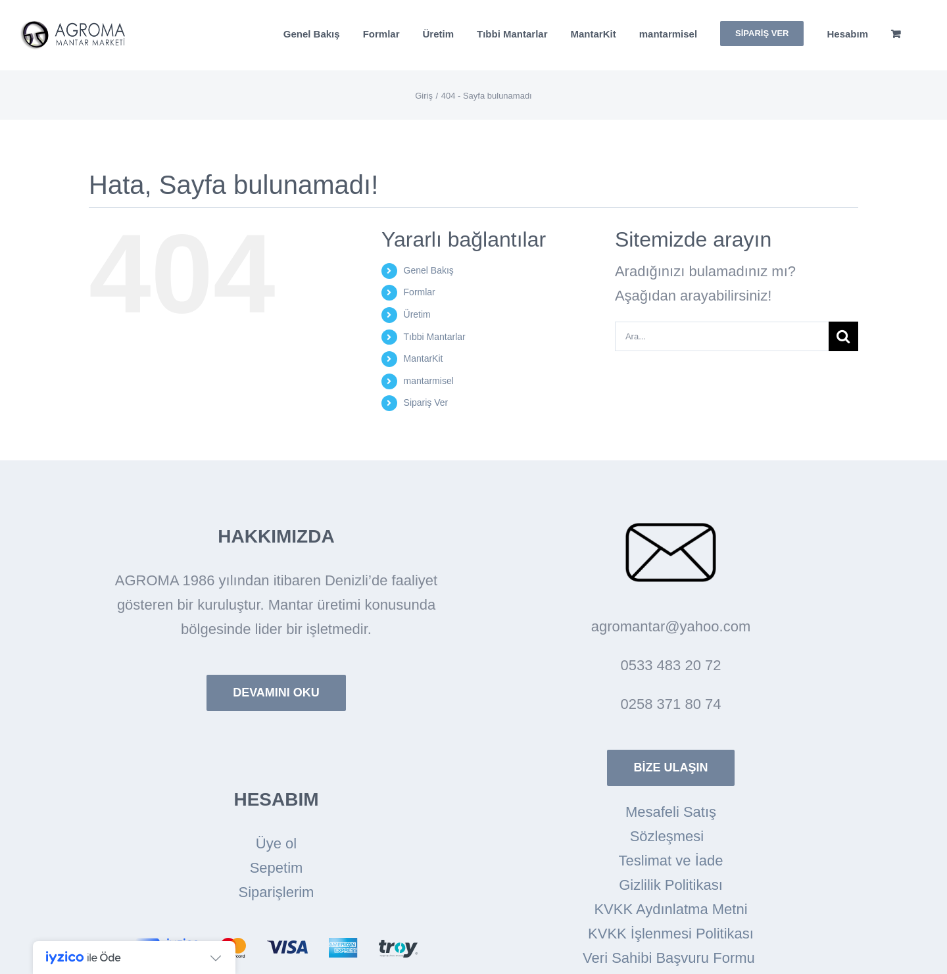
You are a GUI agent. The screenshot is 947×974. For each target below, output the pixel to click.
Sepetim (276, 868)
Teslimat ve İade (671, 860)
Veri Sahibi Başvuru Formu (671, 958)
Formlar (419, 292)
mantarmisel (429, 381)
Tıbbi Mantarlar (435, 336)
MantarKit (423, 358)
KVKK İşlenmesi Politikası (671, 933)
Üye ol (276, 843)
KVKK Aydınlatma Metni (670, 909)
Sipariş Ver (426, 402)
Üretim (417, 314)
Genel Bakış (429, 270)
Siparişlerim (276, 892)
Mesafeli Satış (670, 812)
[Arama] (843, 336)
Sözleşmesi (671, 836)
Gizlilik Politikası (671, 885)
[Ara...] (722, 336)
